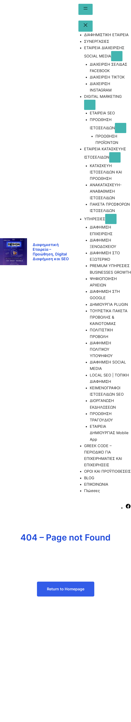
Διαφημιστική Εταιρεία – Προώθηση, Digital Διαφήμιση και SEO (51, 251)
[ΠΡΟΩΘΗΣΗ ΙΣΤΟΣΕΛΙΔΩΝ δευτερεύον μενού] (120, 128)
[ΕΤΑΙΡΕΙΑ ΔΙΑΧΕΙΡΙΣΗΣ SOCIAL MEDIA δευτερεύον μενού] (116, 56)
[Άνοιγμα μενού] (85, 9)
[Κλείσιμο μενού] (85, 26)
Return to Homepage (65, 589)
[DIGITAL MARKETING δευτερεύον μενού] (89, 105)
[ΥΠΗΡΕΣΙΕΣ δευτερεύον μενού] (111, 219)
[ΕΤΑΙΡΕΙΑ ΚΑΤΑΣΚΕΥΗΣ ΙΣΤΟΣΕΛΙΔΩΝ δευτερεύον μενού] (115, 157)
